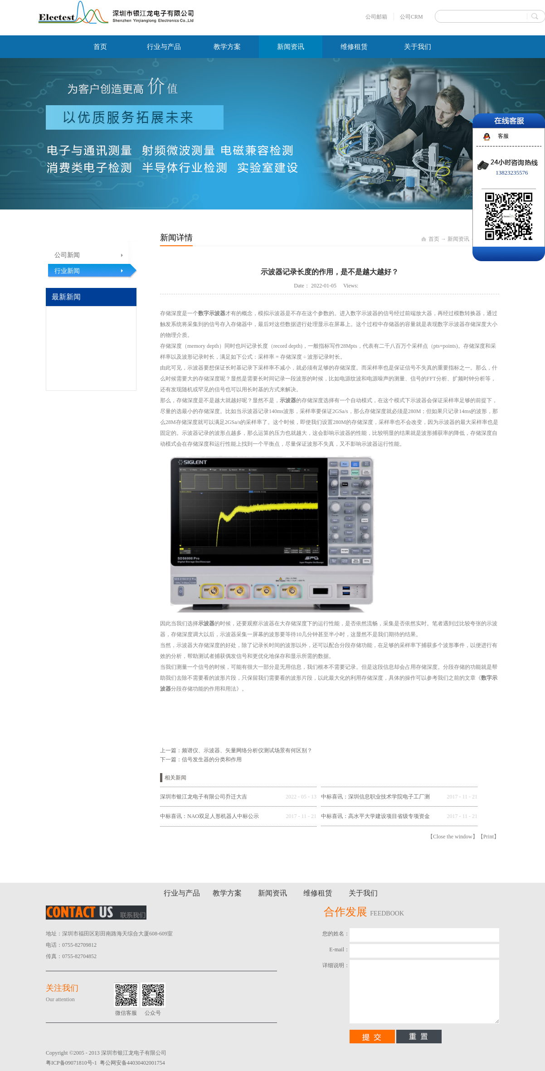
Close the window (452, 836)
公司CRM (411, 17)
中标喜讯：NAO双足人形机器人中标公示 (209, 816)
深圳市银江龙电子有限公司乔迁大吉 (203, 797)
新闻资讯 (458, 239)
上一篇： (236, 750)
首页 (100, 46)
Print (488, 836)
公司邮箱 (376, 17)
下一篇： (201, 759)
